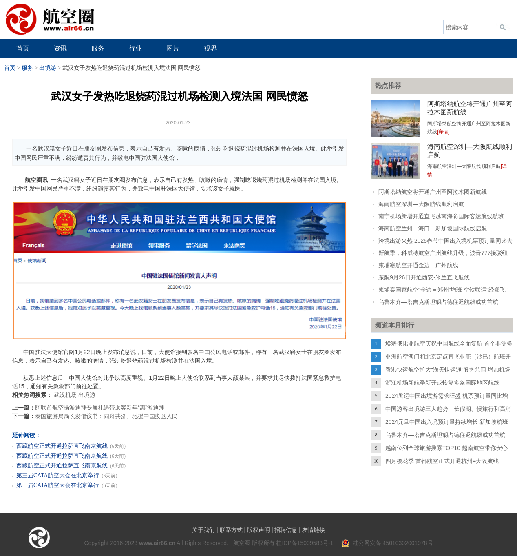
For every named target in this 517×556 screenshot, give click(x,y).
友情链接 (313, 530)
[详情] (443, 132)
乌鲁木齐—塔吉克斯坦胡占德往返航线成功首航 (438, 302)
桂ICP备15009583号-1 (304, 543)
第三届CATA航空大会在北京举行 (57, 475)
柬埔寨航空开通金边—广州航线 (418, 265)
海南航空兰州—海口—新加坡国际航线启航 (432, 228)
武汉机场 (65, 395)
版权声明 (258, 530)
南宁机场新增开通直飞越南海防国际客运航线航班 (441, 216)
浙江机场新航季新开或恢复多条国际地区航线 (442, 382)
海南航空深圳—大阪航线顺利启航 (421, 204)
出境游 (47, 68)
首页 (9, 68)
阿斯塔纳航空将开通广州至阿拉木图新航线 (432, 191)
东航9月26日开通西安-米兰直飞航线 (424, 277)
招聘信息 (285, 530)
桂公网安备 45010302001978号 (387, 543)
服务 (27, 68)
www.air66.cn (157, 543)
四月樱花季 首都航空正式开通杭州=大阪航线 (442, 461)
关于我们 (203, 530)
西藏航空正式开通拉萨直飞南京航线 (62, 446)
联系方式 (231, 530)
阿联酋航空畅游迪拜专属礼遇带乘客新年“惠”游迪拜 (99, 407)
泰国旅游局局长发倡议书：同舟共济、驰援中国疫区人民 (106, 416)
